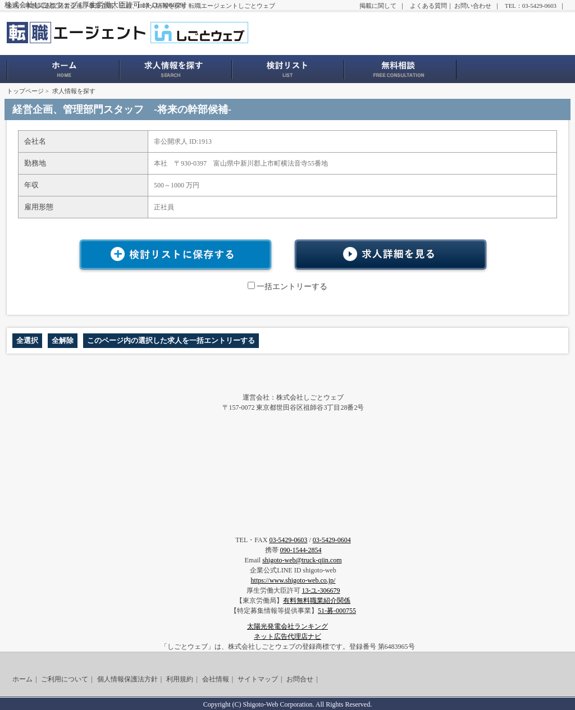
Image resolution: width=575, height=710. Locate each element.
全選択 (27, 340)
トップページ (25, 91)
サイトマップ (258, 679)
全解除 (63, 340)
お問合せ (299, 679)
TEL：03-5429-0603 (530, 5)
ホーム (22, 679)
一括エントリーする (287, 286)
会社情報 (215, 679)
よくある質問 (428, 5)
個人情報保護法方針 (127, 679)
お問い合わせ (472, 5)
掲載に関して (377, 5)
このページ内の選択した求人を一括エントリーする (171, 340)
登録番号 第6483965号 (382, 647)
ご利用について (64, 679)
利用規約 (179, 679)
